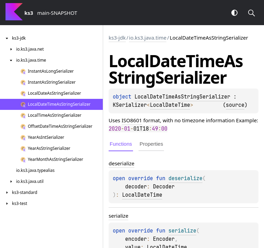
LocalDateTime (170, 105)
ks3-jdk (117, 37)
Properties (151, 144)
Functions (121, 144)
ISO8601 (132, 120)
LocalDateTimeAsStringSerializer (182, 96)
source (235, 105)
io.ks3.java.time (147, 37)
